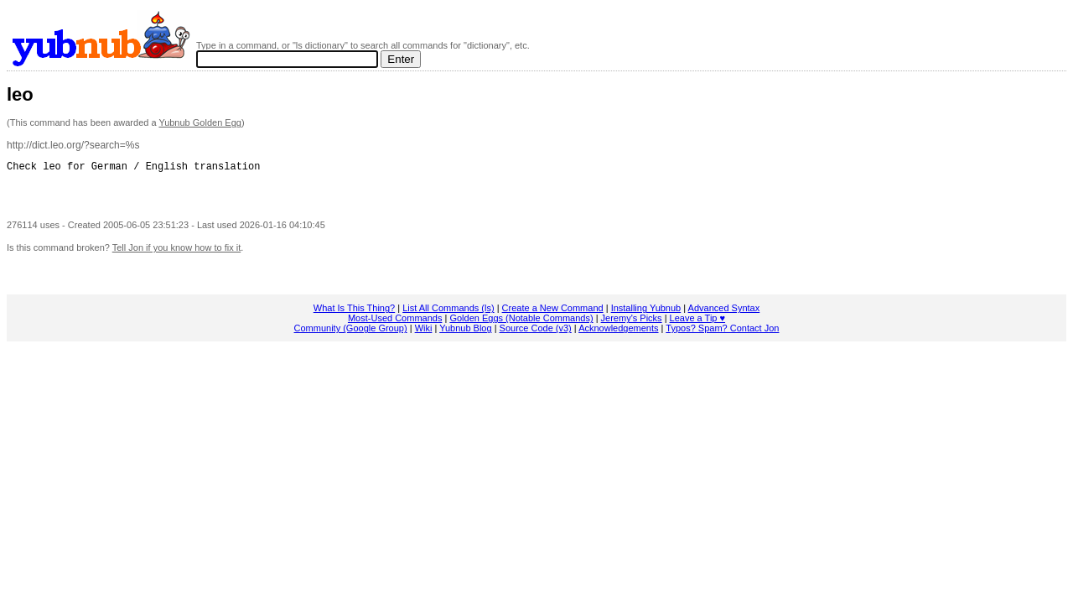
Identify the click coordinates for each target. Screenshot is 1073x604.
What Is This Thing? (354, 313)
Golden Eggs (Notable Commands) (521, 323)
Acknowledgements (618, 333)
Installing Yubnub (646, 313)
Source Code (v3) (536, 333)
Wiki (424, 333)
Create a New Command (553, 313)
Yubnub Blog (465, 333)
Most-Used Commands (395, 323)
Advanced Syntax (724, 313)
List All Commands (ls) (448, 313)
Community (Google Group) (350, 333)
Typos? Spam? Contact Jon (722, 333)
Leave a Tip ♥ (697, 323)
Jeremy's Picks (631, 323)
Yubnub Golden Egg (199, 122)
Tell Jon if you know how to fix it (176, 252)
